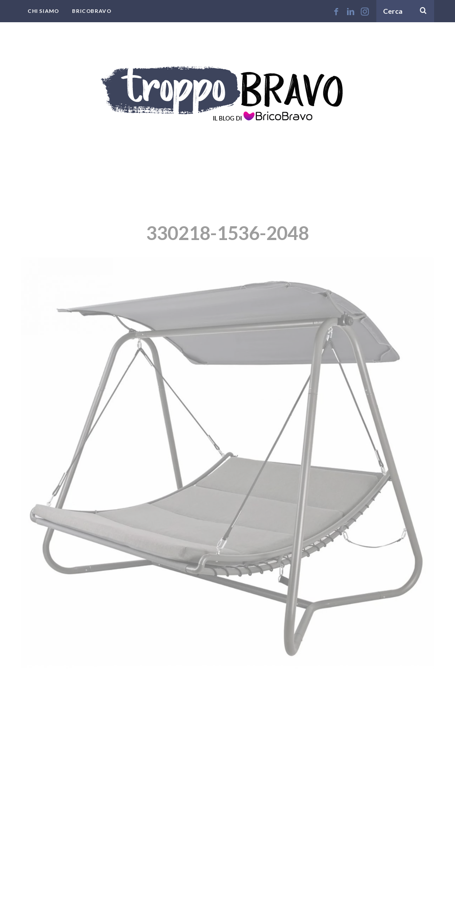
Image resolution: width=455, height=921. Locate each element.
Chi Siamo (43, 11)
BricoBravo (91, 11)
